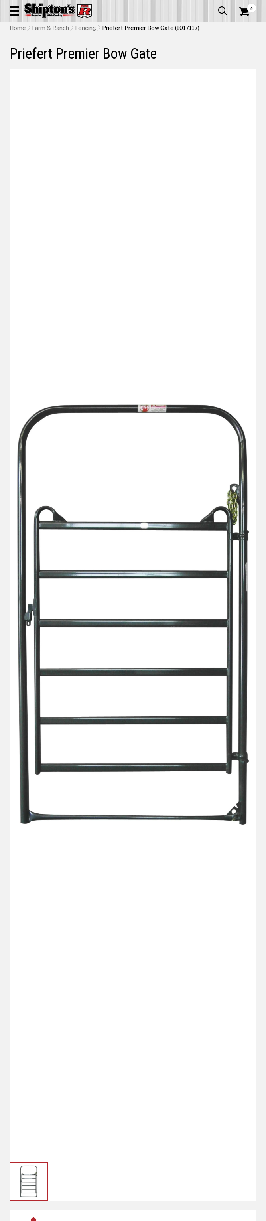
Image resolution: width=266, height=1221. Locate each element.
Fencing (85, 28)
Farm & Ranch (50, 28)
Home (18, 28)
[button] (14, 11)
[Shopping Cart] (247, 11)
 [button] (222, 10)
